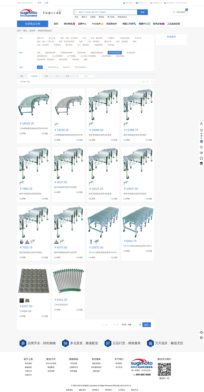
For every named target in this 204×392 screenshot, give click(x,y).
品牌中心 (82, 24)
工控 (84, 38)
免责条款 (69, 390)
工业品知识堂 (173, 24)
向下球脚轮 (71, 56)
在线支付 (28, 375)
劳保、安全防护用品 (66, 41)
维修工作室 (128, 24)
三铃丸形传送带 (61, 305)
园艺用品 (69, 45)
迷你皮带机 (63, 59)
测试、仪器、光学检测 (68, 38)
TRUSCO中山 (53, 67)
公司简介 (121, 390)
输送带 (32, 30)
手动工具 (138, 38)
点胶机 (93, 17)
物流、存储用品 (122, 41)
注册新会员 (73, 367)
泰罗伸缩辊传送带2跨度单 (30, 252)
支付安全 (119, 367)
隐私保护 (82, 390)
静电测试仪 (122, 17)
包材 (81, 41)
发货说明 (51, 371)
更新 (67, 76)
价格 (46, 76)
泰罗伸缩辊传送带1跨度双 (65, 187)
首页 (56, 24)
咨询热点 (95, 390)
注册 (46, 3)
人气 (57, 76)
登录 (39, 3)
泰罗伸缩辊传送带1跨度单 (65, 252)
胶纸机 (101, 17)
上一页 (105, 325)
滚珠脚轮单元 (42, 56)
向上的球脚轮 (57, 56)
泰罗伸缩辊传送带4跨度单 (100, 194)
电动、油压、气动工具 (45, 41)
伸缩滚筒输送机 (45, 30)
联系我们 (119, 363)
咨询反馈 (157, 24)
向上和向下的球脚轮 (88, 56)
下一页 (115, 325)
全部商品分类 (32, 23)
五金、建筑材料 (97, 38)
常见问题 (73, 363)
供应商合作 (111, 24)
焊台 (76, 17)
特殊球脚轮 (120, 56)
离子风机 (111, 17)
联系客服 (73, 371)
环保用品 (57, 45)
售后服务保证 (96, 367)
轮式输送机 (131, 53)
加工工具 (52, 38)
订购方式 (28, 371)
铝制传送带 (81, 53)
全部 (38, 53)
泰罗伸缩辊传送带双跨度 (30, 194)
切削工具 (40, 38)
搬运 (25, 30)
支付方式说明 (51, 363)
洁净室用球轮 (106, 56)
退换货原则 (96, 363)
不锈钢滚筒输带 (66, 53)
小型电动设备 (124, 38)
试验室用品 (98, 45)
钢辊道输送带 (50, 53)
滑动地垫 (75, 59)
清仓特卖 (68, 24)
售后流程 (28, 363)
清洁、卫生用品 (43, 45)
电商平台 (141, 3)
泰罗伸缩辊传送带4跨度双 (100, 135)
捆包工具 (107, 41)
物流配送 (51, 367)
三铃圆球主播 (25, 311)
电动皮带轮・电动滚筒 (45, 59)
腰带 (86, 59)
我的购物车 (181, 12)
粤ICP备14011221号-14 (122, 386)
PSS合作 (96, 24)
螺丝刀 (84, 17)
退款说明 (96, 371)
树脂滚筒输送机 (97, 53)
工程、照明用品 (93, 41)
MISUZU (66, 67)
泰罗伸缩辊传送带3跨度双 (134, 135)
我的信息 (129, 3)
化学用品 (111, 45)
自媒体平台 (157, 3)
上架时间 (34, 76)
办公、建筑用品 (83, 45)
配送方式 (134, 390)
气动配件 (111, 38)
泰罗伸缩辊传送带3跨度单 (134, 194)
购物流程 (28, 367)
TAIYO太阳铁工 (80, 67)
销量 (21, 76)
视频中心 (143, 24)
